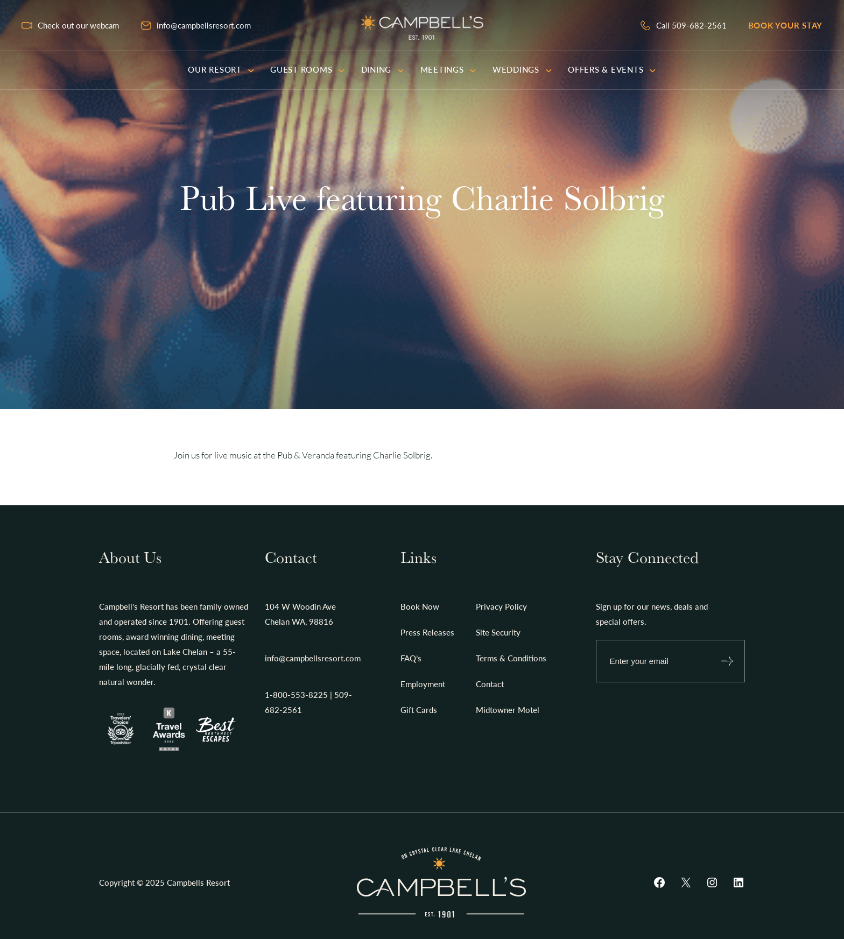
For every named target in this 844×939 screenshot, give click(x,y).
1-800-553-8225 (296, 695)
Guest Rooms (307, 69)
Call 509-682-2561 (691, 25)
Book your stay (785, 25)
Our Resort (221, 69)
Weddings (522, 69)
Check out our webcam (78, 25)
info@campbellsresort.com (204, 25)
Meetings (448, 69)
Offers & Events (612, 69)
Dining (382, 69)
